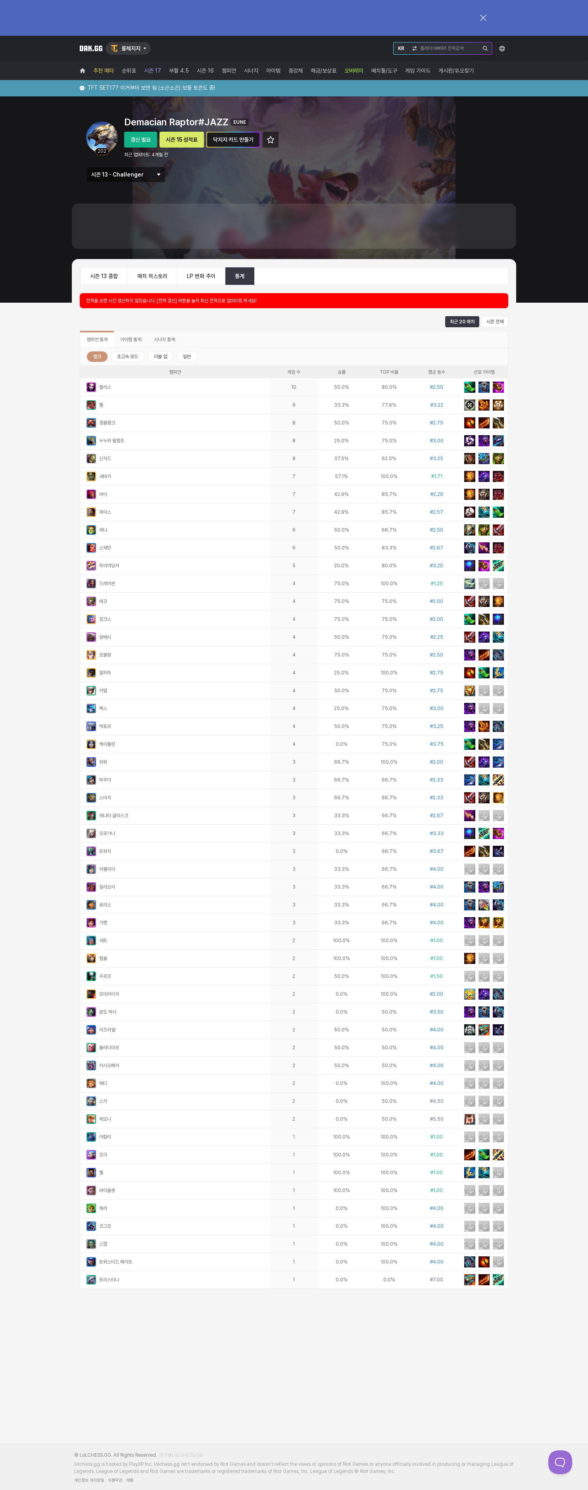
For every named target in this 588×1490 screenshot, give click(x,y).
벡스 (103, 708)
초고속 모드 (127, 356)
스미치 (105, 798)
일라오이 (107, 887)
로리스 (105, 905)
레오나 (105, 1119)
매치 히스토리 (152, 276)
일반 (187, 356)
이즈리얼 (107, 1030)
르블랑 (105, 655)
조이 (103, 1155)
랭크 (97, 356)
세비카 (105, 476)
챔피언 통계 (97, 339)
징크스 (105, 619)
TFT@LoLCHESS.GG (180, 1455)
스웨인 (105, 548)
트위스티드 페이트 (115, 1262)
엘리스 (105, 387)
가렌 (103, 922)
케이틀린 (107, 744)
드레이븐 (107, 583)
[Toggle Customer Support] (560, 1462)
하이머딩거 (109, 565)
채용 (129, 1480)
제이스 (105, 512)
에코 (103, 601)
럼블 (103, 958)
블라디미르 (109, 1047)
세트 (103, 940)
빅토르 (105, 726)
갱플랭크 (107, 423)
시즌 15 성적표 (182, 139)
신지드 (105, 458)
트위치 (105, 851)
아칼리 (105, 1137)
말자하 (105, 673)
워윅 (103, 762)
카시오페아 (109, 1065)
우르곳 (105, 976)
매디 (103, 1083)
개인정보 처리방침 (89, 1480)
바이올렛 (107, 1190)
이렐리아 (107, 869)
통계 (239, 276)
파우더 (105, 780)
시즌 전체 (494, 321)
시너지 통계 (164, 339)
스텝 (103, 1244)
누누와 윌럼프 (111, 441)
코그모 (105, 1226)
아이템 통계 (130, 339)
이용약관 (115, 1480)
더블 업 (160, 356)
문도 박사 (107, 1012)
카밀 (103, 690)
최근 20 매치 (462, 321)
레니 (103, 530)
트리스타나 (109, 1280)
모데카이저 (109, 994)
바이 (103, 494)
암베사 (105, 637)
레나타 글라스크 (113, 815)
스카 (103, 1101)
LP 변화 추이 (201, 276)
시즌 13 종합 (104, 276)
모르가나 (107, 833)
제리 (103, 1208)
